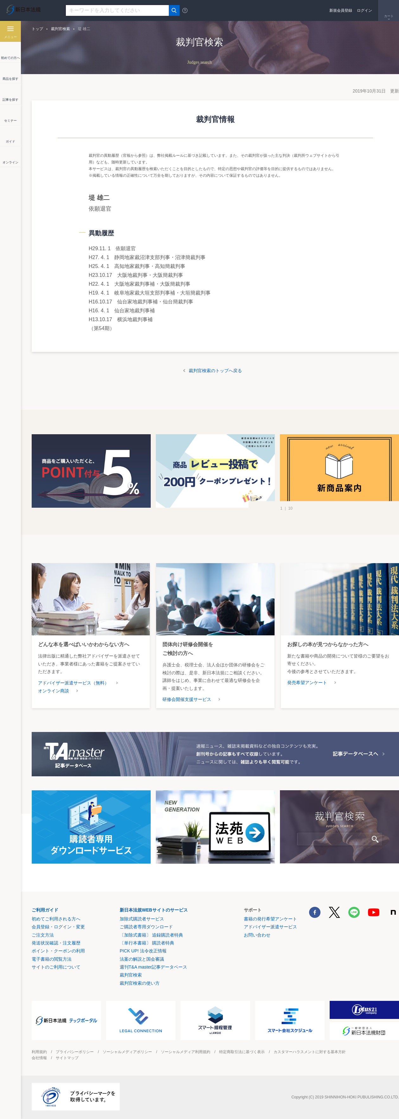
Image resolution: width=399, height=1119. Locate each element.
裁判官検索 (60, 29)
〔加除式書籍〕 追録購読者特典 (151, 935)
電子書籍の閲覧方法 (52, 959)
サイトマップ (67, 1058)
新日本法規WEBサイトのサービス (154, 909)
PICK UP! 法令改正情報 (143, 950)
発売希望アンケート (307, 682)
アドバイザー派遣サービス (270, 926)
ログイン (364, 10)
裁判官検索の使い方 (140, 983)
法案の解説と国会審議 (142, 959)
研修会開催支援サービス (186, 699)
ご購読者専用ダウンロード (146, 926)
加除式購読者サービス (142, 918)
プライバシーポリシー (75, 1052)
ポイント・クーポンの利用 (58, 950)
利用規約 (39, 1052)
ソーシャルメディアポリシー (127, 1052)
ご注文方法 (43, 935)
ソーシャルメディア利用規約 (185, 1052)
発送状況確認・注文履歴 (56, 942)
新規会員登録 (340, 10)
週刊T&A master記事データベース (153, 967)
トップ (37, 29)
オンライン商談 (53, 690)
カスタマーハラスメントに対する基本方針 (310, 1052)
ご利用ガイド (45, 909)
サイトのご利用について (56, 967)
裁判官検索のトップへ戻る (215, 370)
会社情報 (39, 1058)
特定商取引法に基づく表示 (242, 1052)
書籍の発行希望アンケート (270, 918)
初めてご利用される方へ (56, 918)
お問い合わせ (257, 935)
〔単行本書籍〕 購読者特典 (147, 942)
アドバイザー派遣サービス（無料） (73, 682)
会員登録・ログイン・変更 (58, 926)
